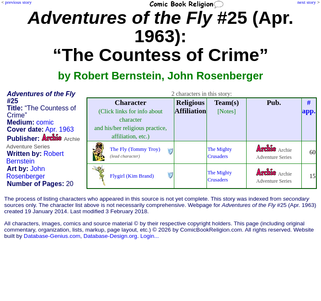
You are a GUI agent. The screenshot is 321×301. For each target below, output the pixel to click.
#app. (309, 107)
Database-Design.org (110, 236)
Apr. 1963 (59, 129)
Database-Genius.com (52, 236)
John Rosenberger (25, 172)
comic (45, 122)
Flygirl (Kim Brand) (132, 176)
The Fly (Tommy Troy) (135, 149)
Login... (149, 236)
